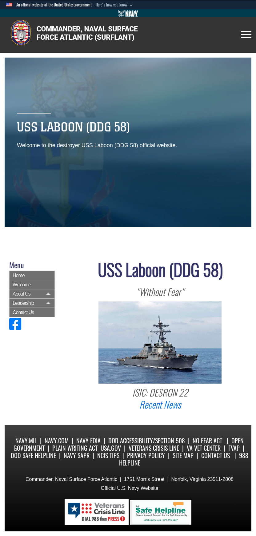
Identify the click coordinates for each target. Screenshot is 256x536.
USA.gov (111, 448)
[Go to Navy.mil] (128, 13)
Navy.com (57, 441)
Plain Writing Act (75, 448)
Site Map (183, 455)
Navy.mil (26, 441)
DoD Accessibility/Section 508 (146, 441)
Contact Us (23, 312)
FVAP (234, 448)
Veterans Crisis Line (154, 448)
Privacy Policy (146, 455)
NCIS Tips (108, 455)
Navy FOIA (88, 441)
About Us (21, 293)
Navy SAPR (77, 455)
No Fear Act (207, 441)
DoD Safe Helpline (33, 455)
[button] (115, 5)
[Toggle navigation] (246, 34)
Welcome (22, 284)
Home (19, 275)
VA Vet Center (204, 448)
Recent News (160, 404)
